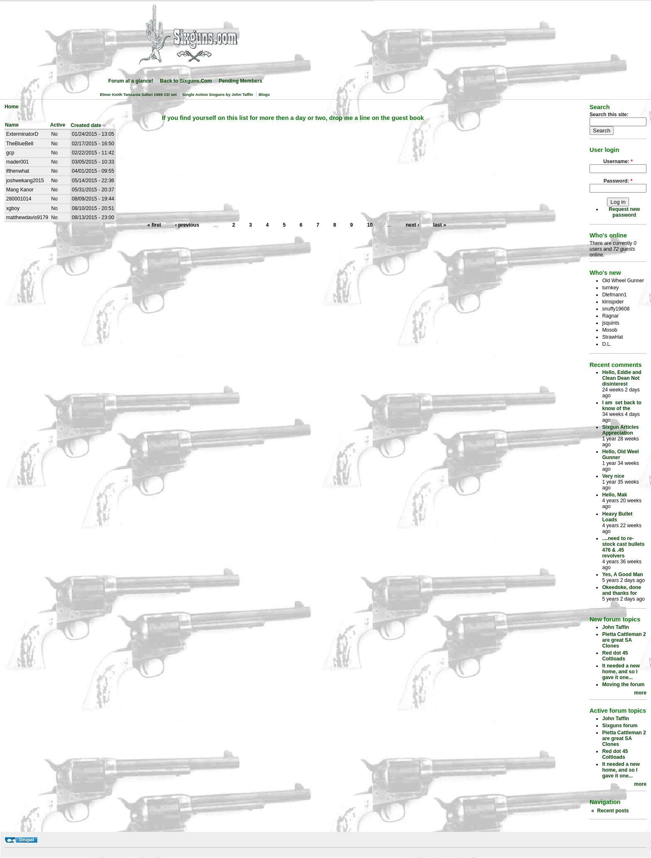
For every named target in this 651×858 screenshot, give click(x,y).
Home (12, 107)
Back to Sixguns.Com (186, 81)
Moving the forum (623, 684)
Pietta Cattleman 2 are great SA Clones (624, 640)
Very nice (613, 476)
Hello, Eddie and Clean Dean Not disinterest (621, 378)
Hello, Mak (614, 495)
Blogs (264, 94)
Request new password (624, 212)
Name (12, 125)
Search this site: (609, 114)
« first (154, 225)
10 (370, 225)
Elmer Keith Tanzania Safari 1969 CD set (138, 94)
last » (439, 225)
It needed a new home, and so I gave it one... (621, 671)
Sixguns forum (619, 725)
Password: (618, 181)
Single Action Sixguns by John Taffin (217, 94)
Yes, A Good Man (622, 574)
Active (58, 125)
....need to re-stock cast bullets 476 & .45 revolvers (623, 547)
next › (412, 225)
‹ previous (187, 225)
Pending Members (240, 81)
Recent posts (613, 811)
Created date (89, 125)
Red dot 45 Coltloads (615, 656)
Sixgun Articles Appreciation (620, 430)
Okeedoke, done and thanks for (621, 590)
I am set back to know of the (621, 405)
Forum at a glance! (130, 81)
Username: (618, 161)
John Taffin (615, 627)
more (640, 693)
